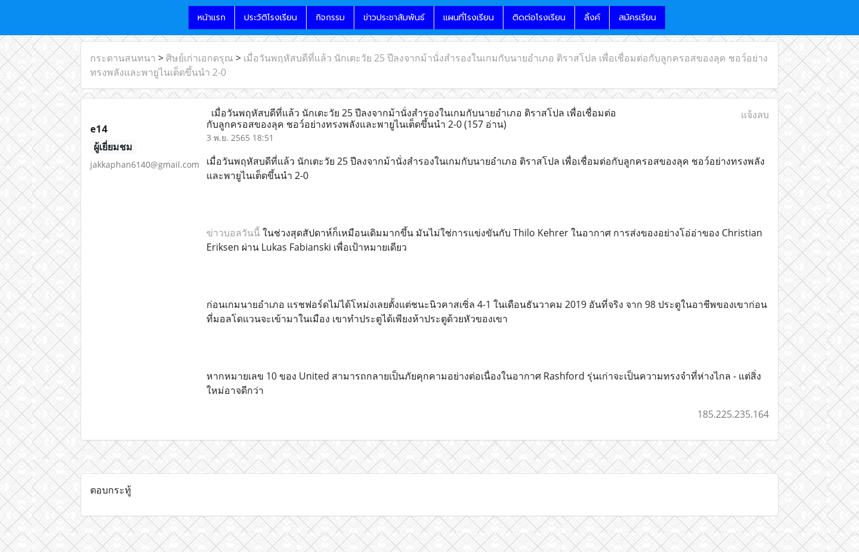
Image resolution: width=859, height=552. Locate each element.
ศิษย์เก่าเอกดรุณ (199, 57)
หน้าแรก (211, 17)
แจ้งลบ (755, 114)
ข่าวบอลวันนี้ (233, 232)
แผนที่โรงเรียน (468, 17)
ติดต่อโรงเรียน (539, 17)
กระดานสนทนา (123, 57)
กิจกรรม (330, 17)
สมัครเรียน (637, 17)
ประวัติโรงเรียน (270, 17)
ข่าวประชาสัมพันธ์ (394, 17)
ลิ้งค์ (592, 17)
